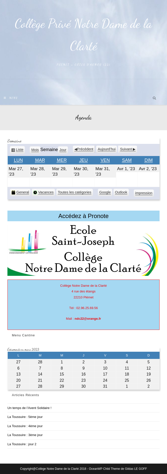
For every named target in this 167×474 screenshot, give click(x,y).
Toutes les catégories (74, 192)
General (20, 192)
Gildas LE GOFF (136, 469)
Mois (35, 150)
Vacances (43, 192)
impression (144, 193)
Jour (62, 150)
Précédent (85, 149)
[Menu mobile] (11, 98)
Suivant (126, 149)
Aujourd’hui (106, 149)
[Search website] (154, 98)
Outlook (121, 193)
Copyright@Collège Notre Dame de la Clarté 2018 (53, 469)
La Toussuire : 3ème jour (25, 435)
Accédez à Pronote (83, 216)
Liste (19, 150)
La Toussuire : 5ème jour (25, 417)
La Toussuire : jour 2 (21, 444)
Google (105, 193)
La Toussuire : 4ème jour (25, 426)
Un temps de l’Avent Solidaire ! (29, 408)
